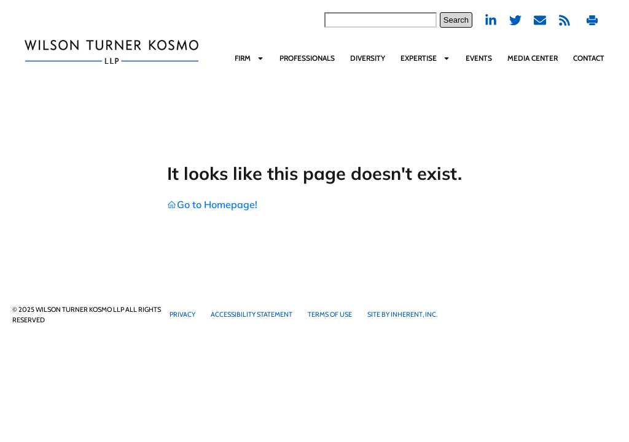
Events (479, 58)
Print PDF (592, 20)
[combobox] (380, 20)
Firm (249, 58)
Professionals (307, 58)
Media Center (532, 58)
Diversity (367, 58)
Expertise (425, 58)
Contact (588, 58)
